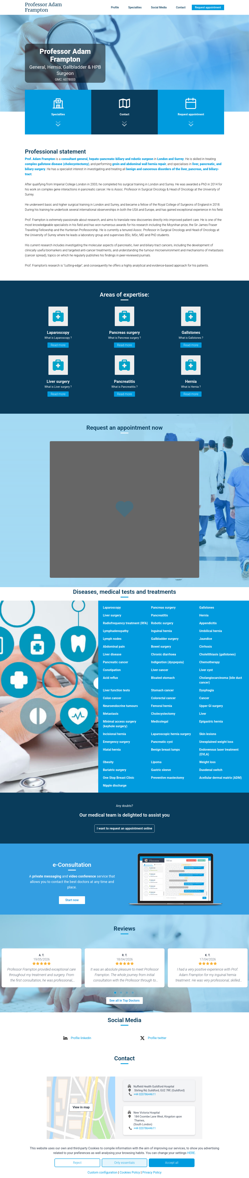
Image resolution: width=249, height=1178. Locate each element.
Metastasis (110, 714)
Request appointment (208, 7)
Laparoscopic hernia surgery (171, 734)
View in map (81, 1107)
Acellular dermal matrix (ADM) (220, 778)
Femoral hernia (161, 706)
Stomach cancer (162, 690)
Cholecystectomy (163, 714)
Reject (77, 1163)
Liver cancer (159, 670)
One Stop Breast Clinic (118, 778)
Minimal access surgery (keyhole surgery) (119, 724)
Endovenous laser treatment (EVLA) (218, 752)
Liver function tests (116, 690)
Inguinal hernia (161, 631)
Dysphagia (206, 690)
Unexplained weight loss (216, 742)
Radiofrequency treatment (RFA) (125, 623)
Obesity (108, 762)
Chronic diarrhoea (163, 654)
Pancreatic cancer (115, 662)
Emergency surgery (116, 742)
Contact (181, 7)
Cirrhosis (205, 646)
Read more (58, 345)
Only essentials (124, 1163)
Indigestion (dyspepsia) (167, 662)
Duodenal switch (210, 770)
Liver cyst (206, 670)
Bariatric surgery (114, 770)
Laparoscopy (112, 607)
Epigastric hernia (211, 721)
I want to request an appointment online (124, 828)
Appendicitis (208, 623)
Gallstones (206, 607)
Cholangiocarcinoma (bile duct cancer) (220, 680)
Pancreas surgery (163, 607)
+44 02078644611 (145, 1094)
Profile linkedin (81, 1038)
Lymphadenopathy (116, 631)
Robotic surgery (162, 623)
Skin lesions (207, 734)
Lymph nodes (112, 639)
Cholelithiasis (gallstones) (217, 654)
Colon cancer (112, 698)
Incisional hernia (114, 734)
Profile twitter (157, 1038)
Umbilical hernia (210, 631)
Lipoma (156, 762)
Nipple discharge (114, 785)
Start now (72, 900)
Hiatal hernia (112, 749)
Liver (202, 714)
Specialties (135, 7)
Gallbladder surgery (165, 639)
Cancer (204, 698)
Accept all (171, 1163)
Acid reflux (110, 678)
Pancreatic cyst (162, 742)
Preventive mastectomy (167, 778)
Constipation (112, 670)
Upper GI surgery (211, 706)
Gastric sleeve (161, 770)
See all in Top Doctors (124, 1000)
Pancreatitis (159, 615)
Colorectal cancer (163, 698)
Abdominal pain (114, 646)
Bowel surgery (161, 646)
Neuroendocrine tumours (120, 706)
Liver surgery (112, 615)
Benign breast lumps (165, 749)
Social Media (159, 7)
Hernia (204, 615)
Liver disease (112, 654)
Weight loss (207, 762)
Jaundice (205, 639)
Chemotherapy (209, 662)
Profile (115, 7)
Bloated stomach (163, 678)
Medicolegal (159, 721)
